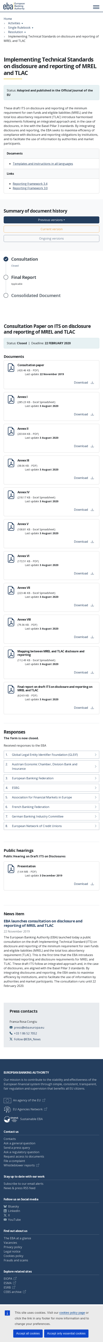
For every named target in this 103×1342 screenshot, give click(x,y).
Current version (52, 229)
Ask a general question (19, 1143)
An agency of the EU (22, 1100)
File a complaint (14, 1161)
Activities (14, 23)
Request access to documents (24, 1156)
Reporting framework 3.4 (30, 184)
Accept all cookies (28, 1333)
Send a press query (17, 1148)
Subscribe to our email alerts (23, 1184)
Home (8, 19)
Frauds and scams (16, 1260)
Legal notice (12, 1251)
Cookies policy (13, 1256)
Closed (24, 262)
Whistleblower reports (19, 1165)
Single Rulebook (19, 28)
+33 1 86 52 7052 (25, 1033)
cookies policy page (72, 1312)
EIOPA (8, 1279)
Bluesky (13, 1206)
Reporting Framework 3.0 (30, 188)
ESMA (8, 1283)
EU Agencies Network (23, 1109)
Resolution (15, 32)
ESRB (7, 1287)
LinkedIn (14, 1211)
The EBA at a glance (17, 1238)
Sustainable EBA (23, 1119)
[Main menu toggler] (95, 7)
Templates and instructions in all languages (43, 164)
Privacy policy (13, 1247)
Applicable (23, 280)
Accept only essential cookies (66, 1333)
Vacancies (10, 1243)
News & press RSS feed (19, 1188)
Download (84, 382)
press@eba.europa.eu (29, 1027)
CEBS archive (13, 1292)
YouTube (14, 1220)
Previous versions (50, 220)
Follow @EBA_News (27, 1039)
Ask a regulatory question (21, 1152)
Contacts (10, 1139)
